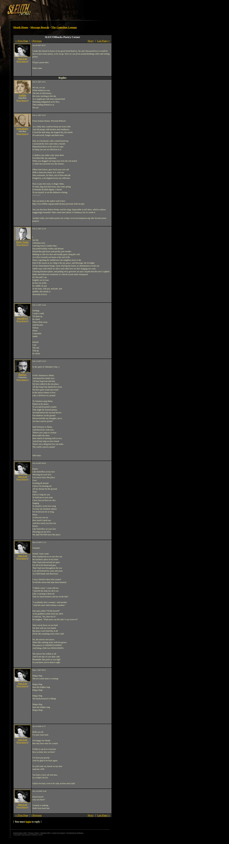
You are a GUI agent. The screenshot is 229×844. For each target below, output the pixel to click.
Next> (91, 41)
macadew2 (22, 318)
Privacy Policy (33, 833)
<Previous (36, 41)
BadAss (22, 374)
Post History (22, 61)
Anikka (22, 95)
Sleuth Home (20, 27)
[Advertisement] (55, 8)
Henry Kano (22, 242)
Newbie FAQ (45, 833)
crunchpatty (22, 128)
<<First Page (21, 41)
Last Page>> (103, 41)
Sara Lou (22, 58)
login (28, 821)
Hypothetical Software (74, 833)
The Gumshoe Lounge (64, 27)
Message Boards (39, 27)
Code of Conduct (58, 833)
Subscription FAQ (20, 833)
